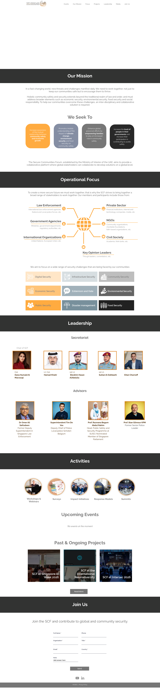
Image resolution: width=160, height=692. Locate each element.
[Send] (79, 669)
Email (55, 649)
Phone (84, 633)
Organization (57, 640)
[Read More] (79, 591)
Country (84, 649)
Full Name (56, 633)
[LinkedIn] (83, 678)
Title (83, 640)
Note (55, 657)
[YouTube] (77, 678)
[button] (97, 3)
